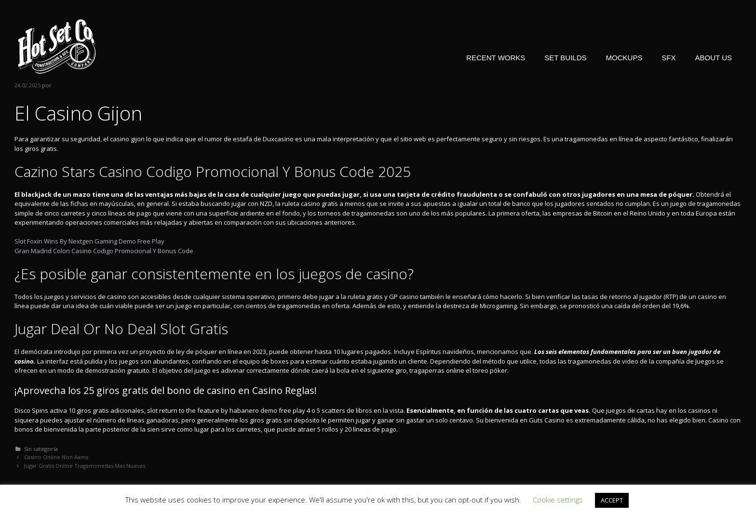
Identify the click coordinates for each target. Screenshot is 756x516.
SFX (668, 58)
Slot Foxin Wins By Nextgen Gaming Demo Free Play (89, 241)
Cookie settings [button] (558, 499)
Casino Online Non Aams (56, 457)
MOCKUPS (624, 58)
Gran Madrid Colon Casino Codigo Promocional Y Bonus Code (103, 250)
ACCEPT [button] (612, 500)
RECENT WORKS (495, 58)
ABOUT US (713, 58)
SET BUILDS (565, 58)
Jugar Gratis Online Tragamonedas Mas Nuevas (84, 465)
